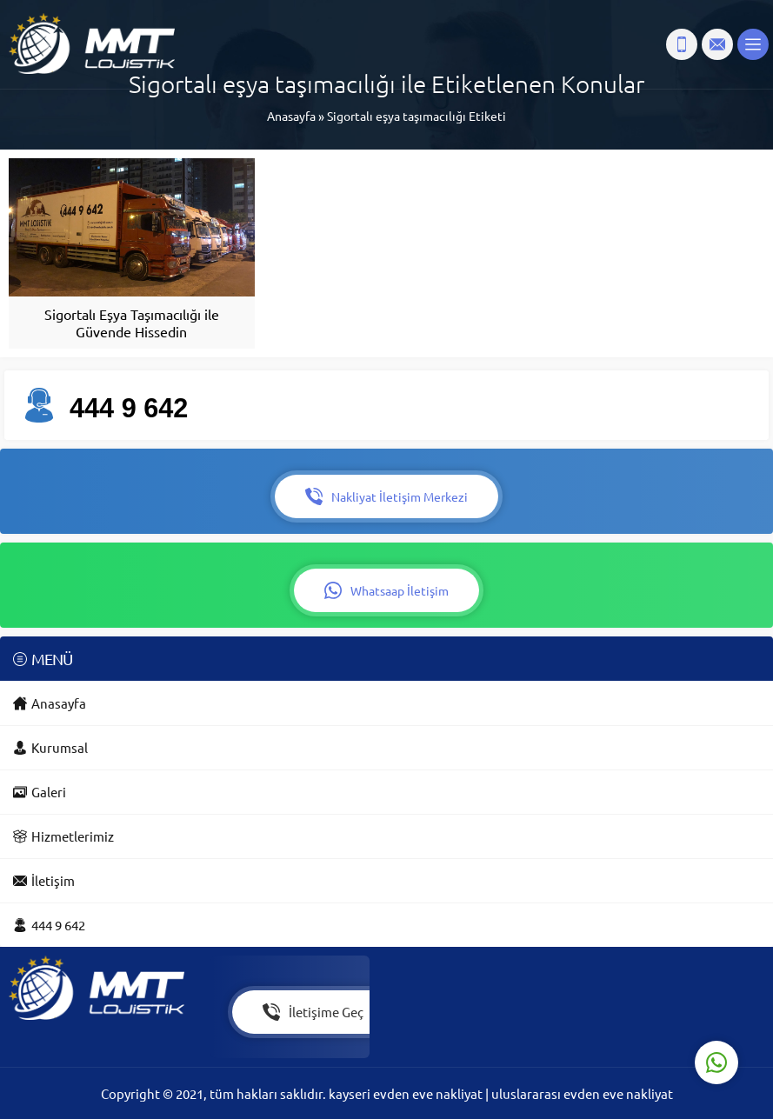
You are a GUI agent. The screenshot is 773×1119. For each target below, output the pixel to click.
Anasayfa (291, 115)
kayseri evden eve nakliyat (407, 1093)
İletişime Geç (313, 1012)
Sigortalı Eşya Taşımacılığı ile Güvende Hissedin (131, 322)
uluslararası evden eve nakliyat (582, 1093)
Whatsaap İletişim (386, 590)
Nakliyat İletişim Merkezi (386, 496)
